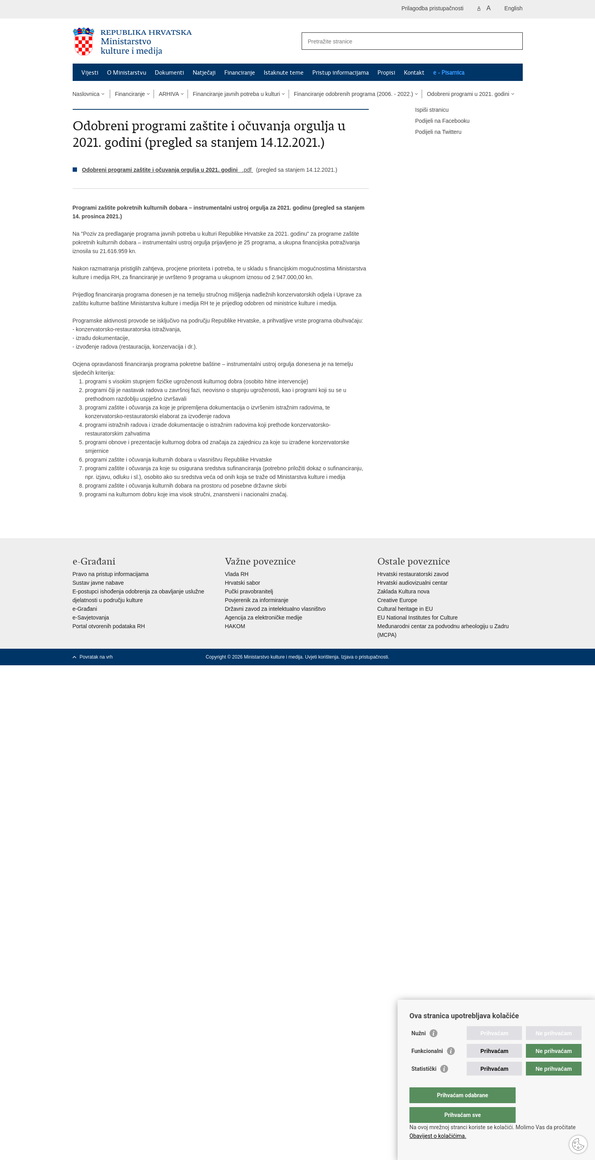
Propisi (386, 72)
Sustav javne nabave (98, 583)
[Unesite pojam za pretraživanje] (403, 41)
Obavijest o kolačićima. (437, 1136)
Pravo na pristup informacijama (111, 574)
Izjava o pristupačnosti (364, 657)
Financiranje (239, 72)
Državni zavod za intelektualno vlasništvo (275, 609)
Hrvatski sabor (242, 583)
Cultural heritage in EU (405, 609)
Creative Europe (397, 600)
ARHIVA (169, 94)
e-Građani (85, 609)
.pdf (167, 170)
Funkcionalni (427, 1067)
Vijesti (89, 72)
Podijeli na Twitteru (433, 132)
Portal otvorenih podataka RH (109, 626)
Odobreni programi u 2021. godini (468, 94)
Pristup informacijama (340, 72)
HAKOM (235, 626)
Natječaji (204, 72)
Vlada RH (237, 574)
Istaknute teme (284, 72)
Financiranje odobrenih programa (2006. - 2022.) (353, 94)
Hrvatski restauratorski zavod (413, 574)
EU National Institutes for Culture (417, 617)
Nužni (418, 1049)
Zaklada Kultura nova (403, 591)
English (514, 8)
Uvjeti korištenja (322, 657)
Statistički (423, 1084)
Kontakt (414, 72)
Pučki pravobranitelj (249, 591)
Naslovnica (86, 94)
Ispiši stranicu (426, 110)
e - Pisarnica (448, 72)
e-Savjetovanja (91, 617)
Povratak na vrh (96, 657)
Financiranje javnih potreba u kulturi (236, 94)
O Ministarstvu (126, 72)
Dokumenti (169, 72)
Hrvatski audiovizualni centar (412, 583)
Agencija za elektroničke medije (263, 617)
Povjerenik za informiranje (257, 600)
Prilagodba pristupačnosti (433, 8)
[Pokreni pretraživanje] (513, 41)
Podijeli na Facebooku (437, 121)
